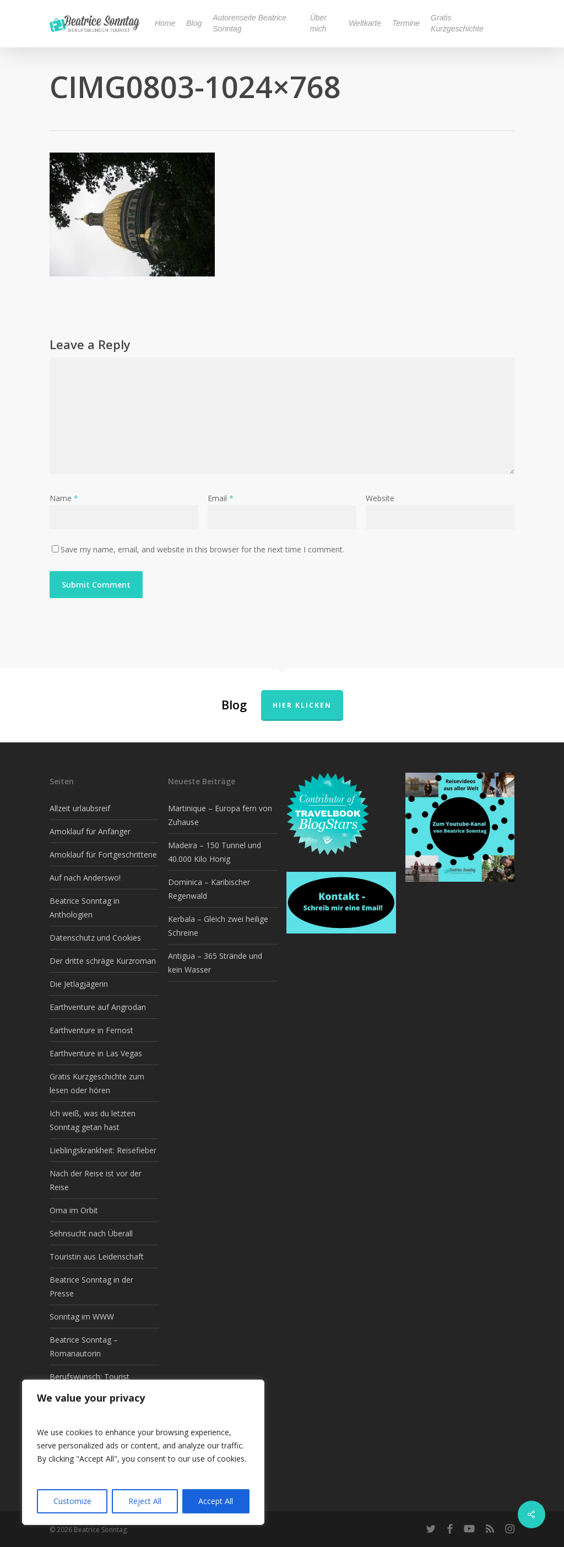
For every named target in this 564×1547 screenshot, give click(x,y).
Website (380, 498)
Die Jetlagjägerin (79, 984)
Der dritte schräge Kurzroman (103, 961)
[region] (143, 1452)
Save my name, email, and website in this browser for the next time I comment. (202, 549)
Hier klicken (302, 705)
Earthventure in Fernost (91, 1030)
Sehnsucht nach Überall (91, 1233)
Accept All (215, 1501)
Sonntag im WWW (82, 1316)
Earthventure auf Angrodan (98, 1007)
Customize (72, 1501)
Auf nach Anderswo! (85, 877)
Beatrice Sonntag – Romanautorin (84, 1346)
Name (64, 498)
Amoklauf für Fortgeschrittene (103, 854)
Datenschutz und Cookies (95, 937)
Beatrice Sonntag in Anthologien (85, 907)
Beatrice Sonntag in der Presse (91, 1286)
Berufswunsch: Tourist (89, 1376)
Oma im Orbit (74, 1210)
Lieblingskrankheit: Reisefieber (103, 1150)
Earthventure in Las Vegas (96, 1053)
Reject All (144, 1501)
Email (221, 498)
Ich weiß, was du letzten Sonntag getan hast (92, 1120)
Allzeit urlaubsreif (80, 808)
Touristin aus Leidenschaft (97, 1256)
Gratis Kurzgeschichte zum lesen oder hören (97, 1083)
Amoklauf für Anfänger (90, 831)
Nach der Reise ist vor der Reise (96, 1180)
